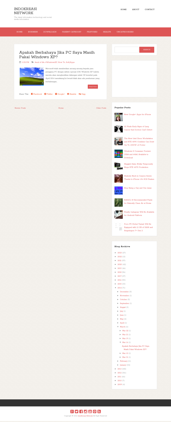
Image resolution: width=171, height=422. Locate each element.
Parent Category (75, 32)
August (123, 308)
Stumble (71, 95)
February (123, 362)
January (123, 366)
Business (34, 32)
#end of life (40, 63)
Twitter (48, 95)
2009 (120, 385)
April (122, 324)
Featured (96, 32)
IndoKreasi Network (25, 11)
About (134, 10)
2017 (119, 277)
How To (61, 63)
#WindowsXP (51, 63)
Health (112, 32)
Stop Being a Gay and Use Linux (137, 189)
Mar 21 (125, 336)
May (121, 320)
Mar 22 (125, 332)
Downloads (52, 32)
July (121, 312)
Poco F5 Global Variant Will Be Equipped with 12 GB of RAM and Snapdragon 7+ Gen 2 (138, 228)
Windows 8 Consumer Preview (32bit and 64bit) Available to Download (137, 155)
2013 (119, 370)
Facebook (36, 95)
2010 (120, 382)
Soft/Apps (70, 63)
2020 (120, 265)
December (124, 293)
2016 (119, 281)
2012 (119, 374)
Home (121, 10)
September (124, 304)
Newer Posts (20, 109)
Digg (82, 95)
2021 (119, 261)
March (122, 328)
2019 (119, 269)
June (122, 316)
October (123, 300)
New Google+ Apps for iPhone (137, 115)
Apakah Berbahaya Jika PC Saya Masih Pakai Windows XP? (57, 56)
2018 (119, 273)
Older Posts (101, 109)
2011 (119, 378)
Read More (93, 87)
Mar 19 (125, 339)
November (124, 297)
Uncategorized (131, 32)
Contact (149, 10)
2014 (120, 289)
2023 (120, 254)
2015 (119, 285)
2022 (120, 258)
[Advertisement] (134, 80)
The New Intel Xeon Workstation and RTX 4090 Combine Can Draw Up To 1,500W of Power (139, 142)
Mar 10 (125, 354)
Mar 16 (125, 343)
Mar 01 (125, 358)
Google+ (60, 95)
